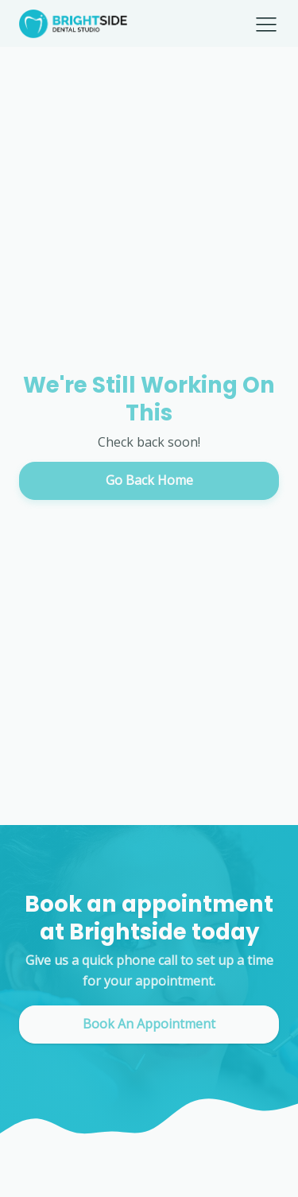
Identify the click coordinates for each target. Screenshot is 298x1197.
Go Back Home (149, 480)
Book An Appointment (149, 1023)
